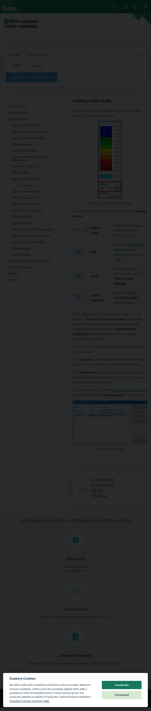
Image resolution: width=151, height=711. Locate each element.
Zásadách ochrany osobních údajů (29, 701)
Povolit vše (122, 685)
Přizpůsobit (122, 694)
